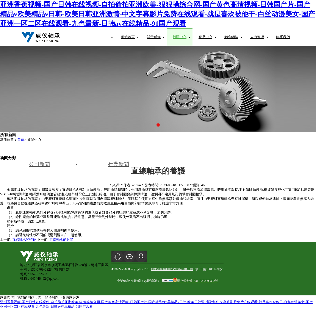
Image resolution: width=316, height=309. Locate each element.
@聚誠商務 (151, 280)
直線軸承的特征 (24, 239)
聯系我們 (283, 37)
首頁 (20, 139)
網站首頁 (128, 37)
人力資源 (257, 37)
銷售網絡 (231, 37)
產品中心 (205, 37)
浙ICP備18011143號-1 (210, 269)
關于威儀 (154, 37)
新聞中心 (179, 37)
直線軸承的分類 (61, 239)
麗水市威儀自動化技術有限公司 (172, 269)
